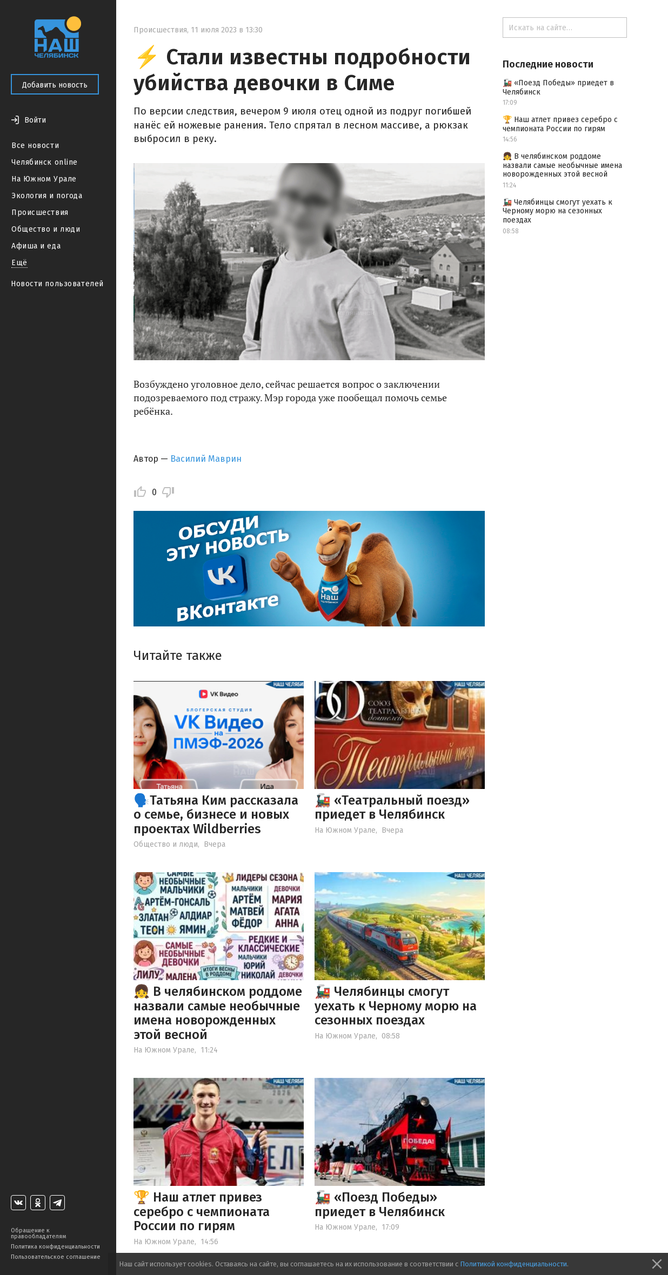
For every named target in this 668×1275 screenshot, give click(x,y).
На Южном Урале (44, 179)
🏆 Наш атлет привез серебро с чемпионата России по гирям (201, 1211)
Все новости (35, 145)
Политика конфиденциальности (55, 1247)
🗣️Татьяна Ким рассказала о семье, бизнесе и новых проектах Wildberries (215, 814)
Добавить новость (55, 85)
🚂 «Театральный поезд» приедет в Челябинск (392, 807)
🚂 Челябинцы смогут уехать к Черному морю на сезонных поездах (396, 1006)
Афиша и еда (36, 246)
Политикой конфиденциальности (513, 1264)
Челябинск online (44, 162)
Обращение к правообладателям (38, 1233)
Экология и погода (47, 195)
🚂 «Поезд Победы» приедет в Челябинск (380, 1204)
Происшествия (40, 212)
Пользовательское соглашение (56, 1257)
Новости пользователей (57, 283)
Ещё (19, 262)
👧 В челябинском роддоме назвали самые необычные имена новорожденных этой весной (217, 1013)
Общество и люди (45, 229)
